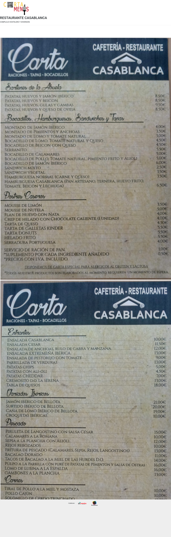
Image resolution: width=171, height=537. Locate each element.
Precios (164, 10)
